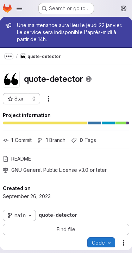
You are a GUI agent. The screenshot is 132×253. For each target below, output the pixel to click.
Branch (51, 140)
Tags (83, 140)
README (17, 159)
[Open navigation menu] (19, 8)
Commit (17, 140)
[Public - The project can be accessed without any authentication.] (89, 79)
